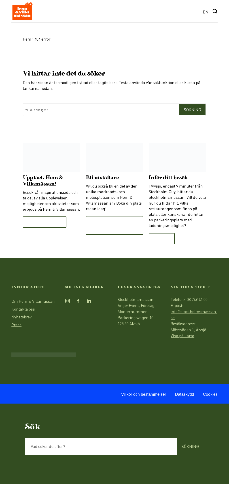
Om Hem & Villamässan (33, 301)
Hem (27, 39)
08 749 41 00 (197, 299)
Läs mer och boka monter (108, 225)
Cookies (210, 394)
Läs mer (162, 238)
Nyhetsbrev (21, 316)
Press (16, 324)
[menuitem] (206, 11)
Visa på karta (182, 335)
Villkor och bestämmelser (143, 394)
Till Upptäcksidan (44, 222)
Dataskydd (184, 394)
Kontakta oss (23, 309)
